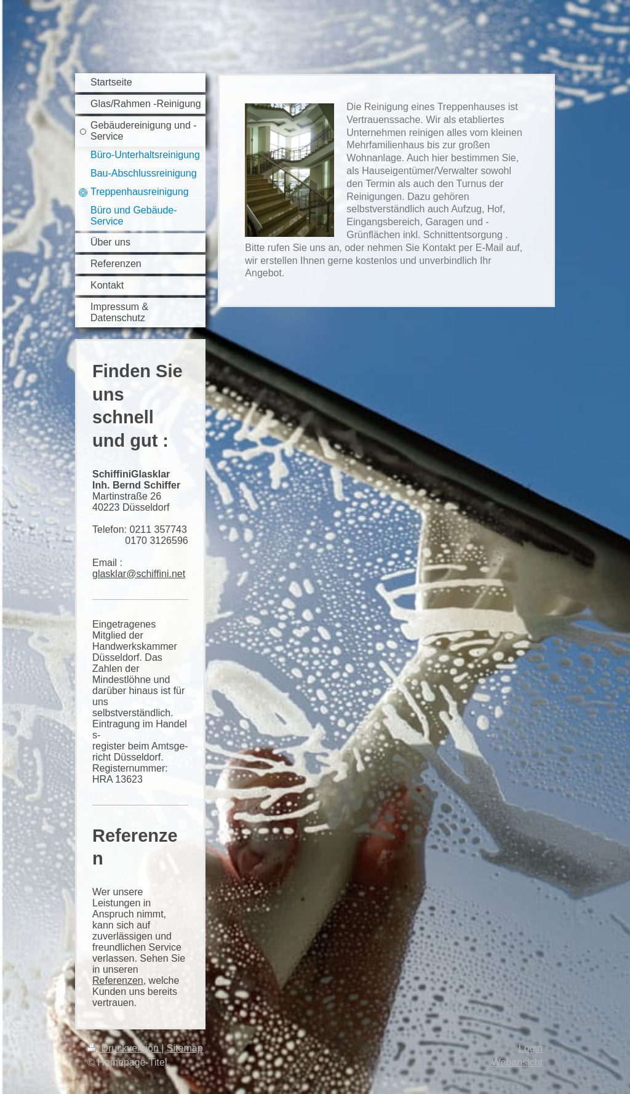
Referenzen (117, 980)
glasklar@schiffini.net (138, 574)
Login (531, 1048)
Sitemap (185, 1048)
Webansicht (517, 1062)
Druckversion (124, 1048)
